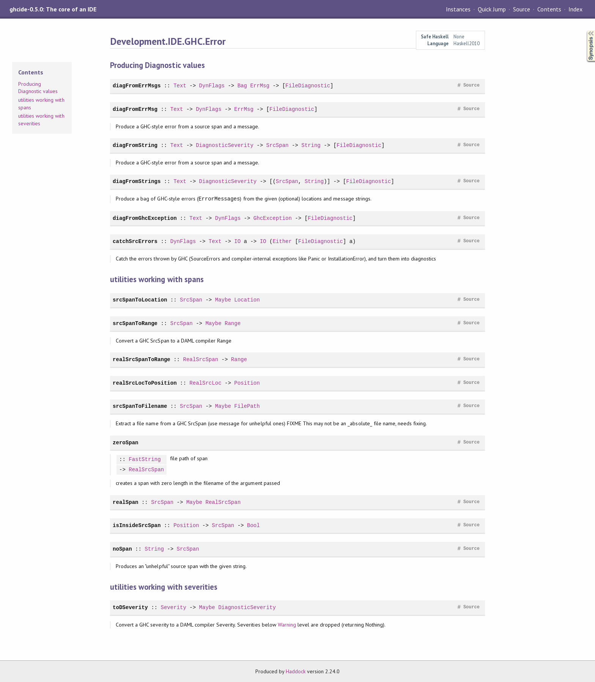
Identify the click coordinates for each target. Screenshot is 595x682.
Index (575, 9)
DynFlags (212, 85)
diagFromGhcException (144, 218)
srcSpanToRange (135, 323)
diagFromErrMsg (135, 109)
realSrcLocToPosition (144, 383)
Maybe (223, 299)
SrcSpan (277, 145)
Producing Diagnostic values (38, 88)
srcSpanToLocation (140, 299)
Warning (287, 624)
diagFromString (135, 145)
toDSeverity (130, 607)
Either (282, 241)
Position (247, 383)
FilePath (247, 406)
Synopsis (585, 30)
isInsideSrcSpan (137, 525)
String (311, 145)
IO (237, 241)
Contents (549, 9)
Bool (253, 525)
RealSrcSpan (200, 359)
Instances (458, 9)
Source (521, 9)
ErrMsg (259, 85)
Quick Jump (492, 9)
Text (179, 85)
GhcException (272, 218)
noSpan (122, 549)
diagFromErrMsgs (137, 85)
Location (247, 299)
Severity (173, 607)
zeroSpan (125, 442)
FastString (145, 459)
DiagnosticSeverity (224, 145)
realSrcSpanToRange (141, 359)
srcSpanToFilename (140, 406)
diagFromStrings (137, 181)
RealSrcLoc (205, 383)
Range (233, 323)
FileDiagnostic (307, 85)
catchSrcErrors (135, 241)
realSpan (125, 502)
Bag (242, 85)
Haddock (295, 671)
